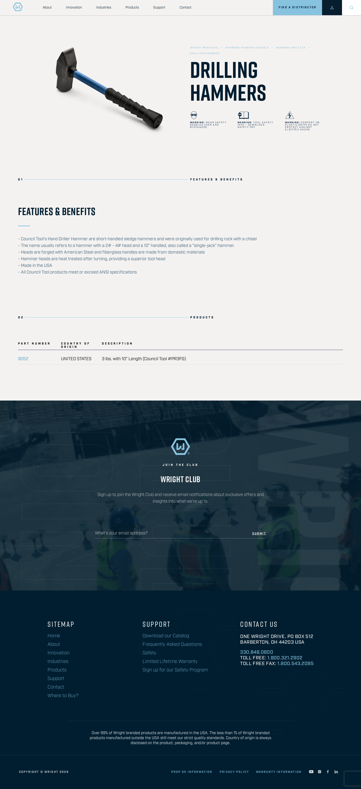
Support (159, 7)
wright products (204, 47)
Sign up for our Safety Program (175, 670)
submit (259, 533)
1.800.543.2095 (295, 664)
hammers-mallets (291, 47)
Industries (103, 7)
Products (132, 7)
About (47, 7)
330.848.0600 (256, 652)
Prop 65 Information (192, 772)
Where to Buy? (63, 696)
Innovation (74, 7)
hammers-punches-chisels (247, 47)
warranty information (279, 772)
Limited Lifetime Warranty (170, 661)
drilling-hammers (205, 53)
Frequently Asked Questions (172, 644)
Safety (149, 653)
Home (54, 636)
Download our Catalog (165, 636)
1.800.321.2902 (285, 658)
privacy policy (234, 772)
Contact (185, 7)
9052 (23, 359)
